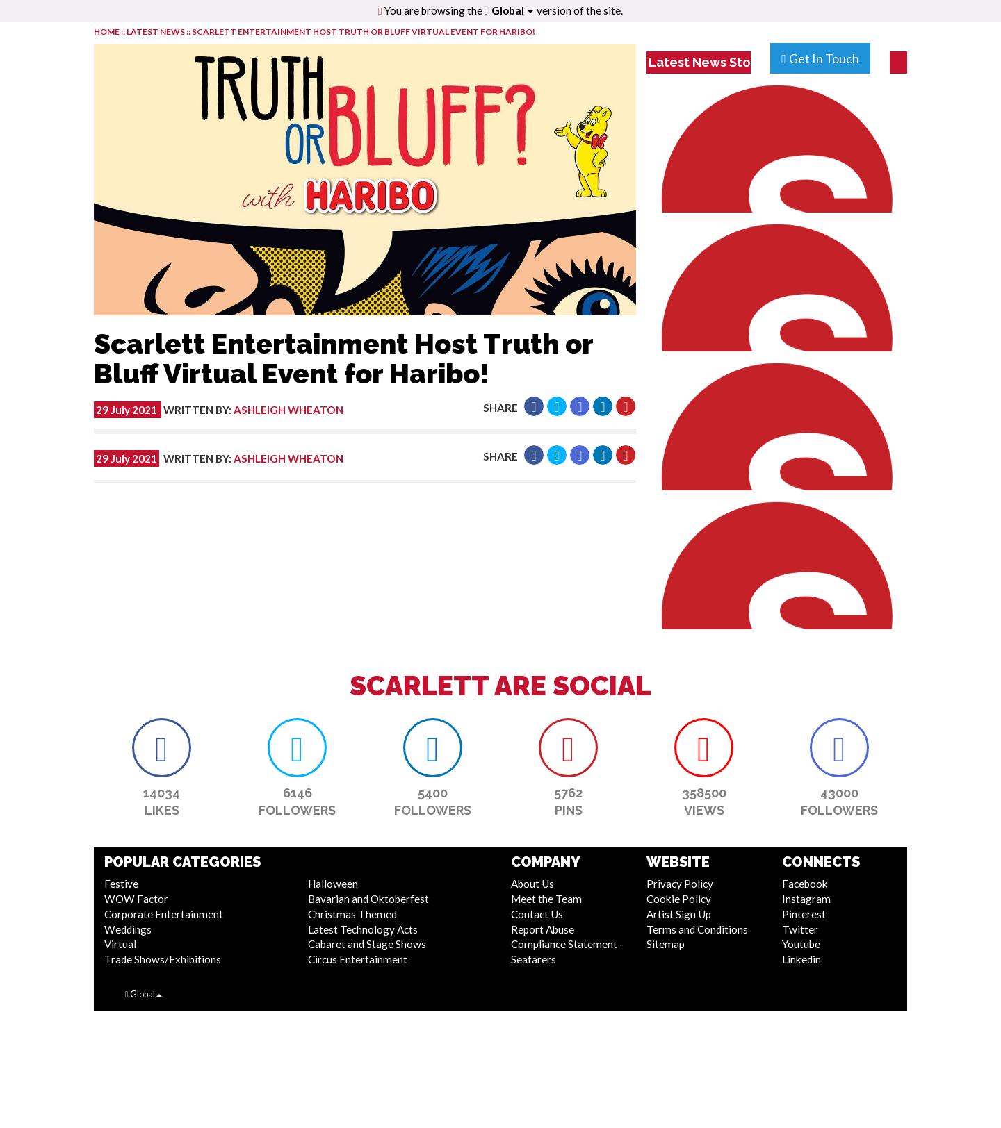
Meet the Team (546, 899)
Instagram (806, 899)
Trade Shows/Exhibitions (162, 959)
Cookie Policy (678, 899)
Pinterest (804, 914)
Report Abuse (542, 929)
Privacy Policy (679, 883)
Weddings (128, 929)
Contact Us (537, 914)
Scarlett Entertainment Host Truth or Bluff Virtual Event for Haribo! (363, 31)
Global (512, 10)
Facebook (805, 883)
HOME (107, 31)
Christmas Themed (352, 914)
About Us (532, 883)
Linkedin (801, 959)
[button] (533, 406)
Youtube (801, 944)
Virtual (120, 944)
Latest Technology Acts (363, 929)
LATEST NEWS (156, 31)
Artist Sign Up (678, 914)
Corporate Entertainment (163, 914)
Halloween (333, 883)
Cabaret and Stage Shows (367, 944)
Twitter (800, 929)
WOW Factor (136, 899)
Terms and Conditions (697, 929)
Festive (121, 883)
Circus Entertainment (357, 959)
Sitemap (665, 944)
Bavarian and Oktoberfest (368, 899)
